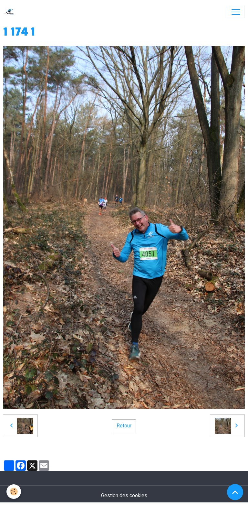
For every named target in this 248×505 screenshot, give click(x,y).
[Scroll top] (235, 492)
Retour (124, 426)
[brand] (10, 12)
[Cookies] (13, 491)
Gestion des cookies (124, 495)
